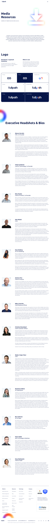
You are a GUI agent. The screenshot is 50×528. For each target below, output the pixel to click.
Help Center (14, 500)
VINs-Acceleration (5, 498)
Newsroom (30, 493)
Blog (12, 493)
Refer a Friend (14, 503)
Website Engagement (5, 493)
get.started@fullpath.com (22, 520)
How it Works (21, 491)
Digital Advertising (5, 491)
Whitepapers (14, 491)
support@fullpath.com (31, 520)
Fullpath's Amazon (5, 512)
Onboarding (14, 512)
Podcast (13, 498)
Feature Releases (21, 493)
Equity (3, 500)
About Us (30, 491)
